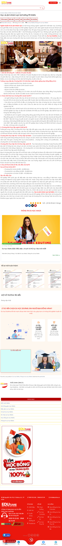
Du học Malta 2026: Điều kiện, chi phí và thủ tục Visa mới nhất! (24, 248)
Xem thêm (56, 255)
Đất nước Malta (5, 403)
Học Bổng (27, 19)
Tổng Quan (4, 19)
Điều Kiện (11, 19)
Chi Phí (17, 19)
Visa (21, 19)
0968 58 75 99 (41, 497)
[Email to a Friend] (32, 205)
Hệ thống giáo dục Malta (8, 406)
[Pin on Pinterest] (35, 205)
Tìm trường (34, 19)
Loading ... (15, 362)
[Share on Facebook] (26, 205)
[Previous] (3, 278)
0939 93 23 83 (32, 497)
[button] (60, 3)
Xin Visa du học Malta (7, 414)
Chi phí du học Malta (7, 412)
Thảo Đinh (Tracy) (6, 22)
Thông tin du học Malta (14, 12)
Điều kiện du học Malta (7, 409)
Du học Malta (4, 12)
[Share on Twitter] (29, 205)
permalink (42, 376)
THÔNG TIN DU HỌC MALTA (31, 211)
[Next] (58, 278)
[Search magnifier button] (43, 8)
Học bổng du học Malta (7, 417)
